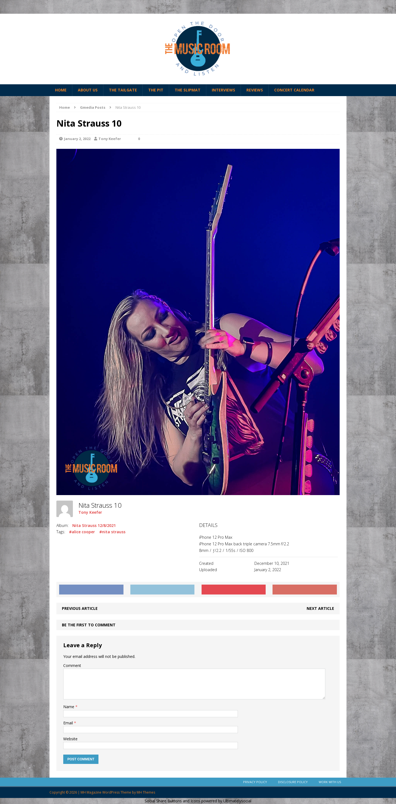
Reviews (254, 90)
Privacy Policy (255, 782)
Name (69, 706)
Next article (320, 608)
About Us (88, 90)
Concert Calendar (294, 90)
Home (61, 90)
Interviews (223, 90)
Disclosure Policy (293, 782)
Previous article (80, 608)
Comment (72, 665)
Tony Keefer (109, 138)
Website (70, 738)
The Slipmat (187, 90)
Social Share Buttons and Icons (172, 800)
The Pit (155, 90)
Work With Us (330, 782)
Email (68, 722)
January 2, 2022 (77, 138)
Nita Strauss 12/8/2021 (94, 525)
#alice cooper (82, 531)
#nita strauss (112, 531)
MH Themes (146, 792)
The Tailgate (123, 90)
